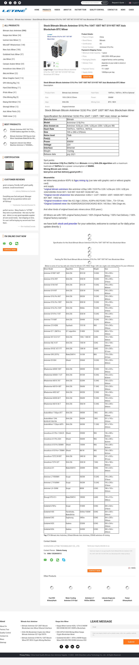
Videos (57, 10)
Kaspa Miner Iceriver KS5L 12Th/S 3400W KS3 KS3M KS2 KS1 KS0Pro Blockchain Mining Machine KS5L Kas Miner (72, 627)
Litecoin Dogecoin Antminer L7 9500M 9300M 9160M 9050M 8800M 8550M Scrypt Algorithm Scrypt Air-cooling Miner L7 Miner (108, 599)
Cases (131, 10)
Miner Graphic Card (11, 78)
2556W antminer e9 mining (100, 535)
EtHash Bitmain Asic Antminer (78, 535)
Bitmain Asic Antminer (23, 19)
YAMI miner (7, 116)
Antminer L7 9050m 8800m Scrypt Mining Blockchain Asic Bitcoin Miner (89, 599)
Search (104, 3)
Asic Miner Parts (10, 111)
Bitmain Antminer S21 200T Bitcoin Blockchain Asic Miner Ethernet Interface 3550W (37, 627)
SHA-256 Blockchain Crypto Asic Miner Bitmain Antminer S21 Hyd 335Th (36, 633)
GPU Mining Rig (9, 83)
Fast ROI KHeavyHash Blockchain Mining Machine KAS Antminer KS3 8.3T (52, 599)
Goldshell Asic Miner (11, 54)
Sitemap (3, 642)
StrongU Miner (9, 107)
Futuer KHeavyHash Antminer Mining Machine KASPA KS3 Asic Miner (127, 599)
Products (47, 10)
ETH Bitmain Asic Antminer (57, 535)
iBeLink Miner (8, 73)
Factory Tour (80, 10)
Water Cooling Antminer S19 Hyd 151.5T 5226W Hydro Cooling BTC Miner (71, 599)
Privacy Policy (25, 655)
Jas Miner (7, 59)
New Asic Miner (9, 50)
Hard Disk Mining (10, 88)
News (123, 10)
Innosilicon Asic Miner (12, 69)
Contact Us (112, 10)
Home (37, 10)
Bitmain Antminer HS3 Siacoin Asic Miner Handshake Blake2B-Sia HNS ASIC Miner (22, 138)
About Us (67, 10)
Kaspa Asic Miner (10, 35)
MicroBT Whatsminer (11, 45)
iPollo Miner (8, 92)
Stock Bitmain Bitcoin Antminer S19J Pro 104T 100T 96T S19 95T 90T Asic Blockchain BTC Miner (60, 72)
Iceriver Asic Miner (10, 40)
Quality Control (97, 10)
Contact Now (87, 77)
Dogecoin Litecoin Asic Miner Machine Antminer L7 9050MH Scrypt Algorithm (21, 145)
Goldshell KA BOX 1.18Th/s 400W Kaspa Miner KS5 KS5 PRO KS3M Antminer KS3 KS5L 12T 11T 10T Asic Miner (71, 639)
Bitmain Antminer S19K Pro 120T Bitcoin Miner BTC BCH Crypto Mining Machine (37, 639)
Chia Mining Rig (9, 97)
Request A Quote (118, 3)
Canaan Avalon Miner (11, 64)
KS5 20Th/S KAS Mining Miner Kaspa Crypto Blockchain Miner (70, 633)
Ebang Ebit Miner (10, 102)
